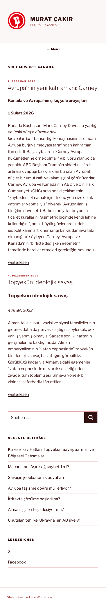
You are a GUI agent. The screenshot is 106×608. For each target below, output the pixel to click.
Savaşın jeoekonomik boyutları (36, 477)
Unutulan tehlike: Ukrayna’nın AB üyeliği (44, 520)
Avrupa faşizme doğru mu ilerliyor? (39, 488)
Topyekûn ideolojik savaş (40, 282)
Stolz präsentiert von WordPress (29, 597)
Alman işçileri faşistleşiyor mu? (36, 509)
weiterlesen (18, 262)
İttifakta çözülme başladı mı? (34, 499)
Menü (53, 49)
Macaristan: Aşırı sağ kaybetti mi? (38, 466)
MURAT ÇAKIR (51, 19)
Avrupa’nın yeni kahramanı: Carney (52, 87)
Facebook (17, 562)
